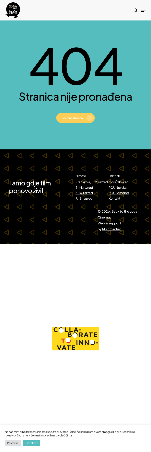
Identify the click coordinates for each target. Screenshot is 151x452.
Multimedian (112, 229)
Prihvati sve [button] (31, 443)
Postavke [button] (12, 443)
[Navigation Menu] (143, 10)
